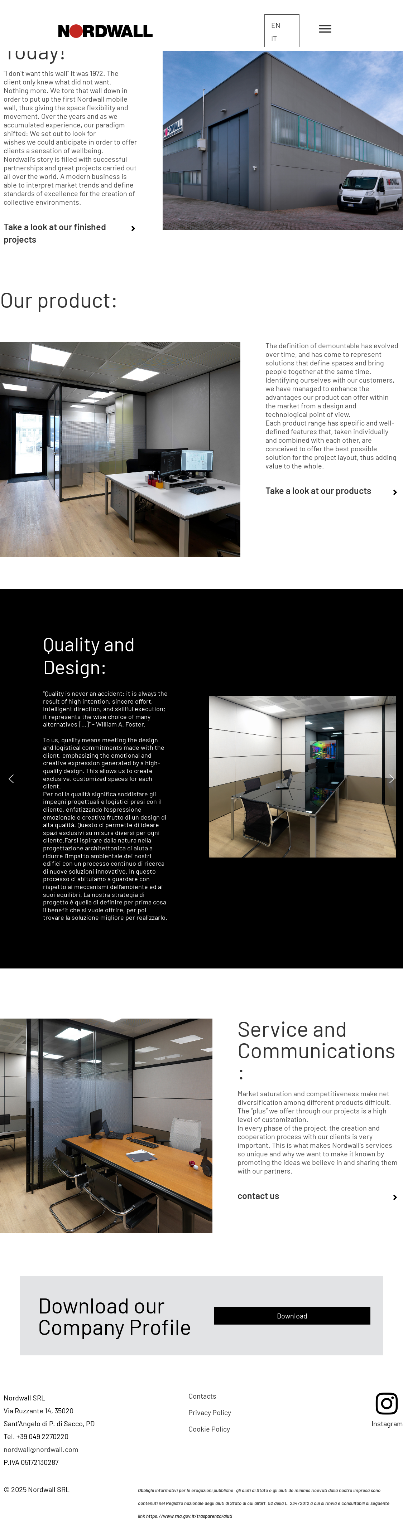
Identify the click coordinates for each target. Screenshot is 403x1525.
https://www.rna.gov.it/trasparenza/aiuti (189, 1516)
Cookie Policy (209, 1428)
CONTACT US (258, 1195)
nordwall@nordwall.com (41, 1449)
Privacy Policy (209, 1412)
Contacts (202, 1396)
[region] (201, 779)
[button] (11, 779)
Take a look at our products (318, 490)
